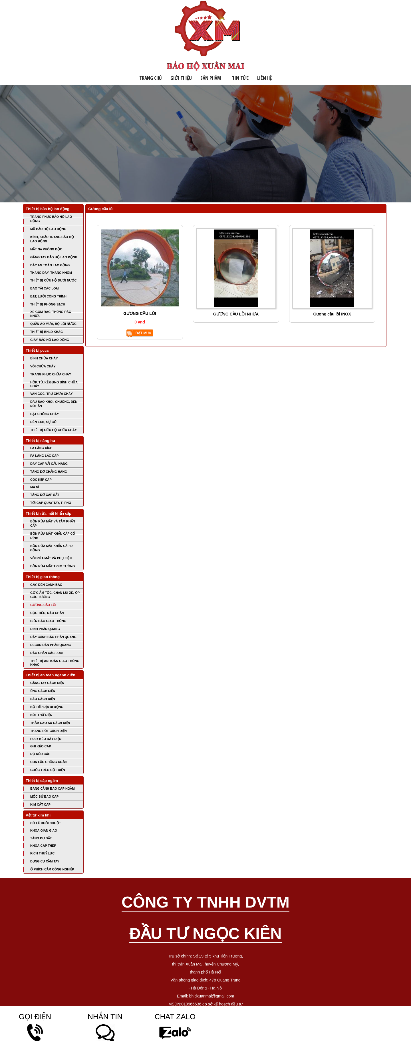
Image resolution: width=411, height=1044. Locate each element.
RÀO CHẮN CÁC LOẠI (46, 653)
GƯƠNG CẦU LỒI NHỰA (236, 314)
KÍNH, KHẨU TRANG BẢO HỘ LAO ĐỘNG (52, 239)
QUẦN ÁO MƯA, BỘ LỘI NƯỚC (53, 323)
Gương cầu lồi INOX (332, 314)
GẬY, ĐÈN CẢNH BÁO (46, 584)
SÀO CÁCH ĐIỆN (42, 699)
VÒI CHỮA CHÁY (43, 366)
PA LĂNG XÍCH (41, 448)
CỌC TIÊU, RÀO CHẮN (47, 613)
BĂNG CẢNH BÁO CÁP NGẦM (52, 788)
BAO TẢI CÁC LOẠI (44, 288)
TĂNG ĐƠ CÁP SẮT (44, 494)
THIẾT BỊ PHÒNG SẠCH (47, 304)
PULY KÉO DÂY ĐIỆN (45, 739)
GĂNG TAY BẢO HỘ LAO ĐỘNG (53, 257)
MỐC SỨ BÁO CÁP (44, 796)
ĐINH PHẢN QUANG (45, 629)
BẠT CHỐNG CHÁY (44, 414)
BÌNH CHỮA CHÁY (44, 358)
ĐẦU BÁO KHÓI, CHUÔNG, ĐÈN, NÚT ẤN (54, 404)
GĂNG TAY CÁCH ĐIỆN (47, 683)
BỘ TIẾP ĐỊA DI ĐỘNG (46, 707)
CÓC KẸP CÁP (41, 479)
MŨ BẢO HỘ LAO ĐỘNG (48, 229)
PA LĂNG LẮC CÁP (44, 455)
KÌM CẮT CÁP (40, 804)
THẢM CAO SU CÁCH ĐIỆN (50, 723)
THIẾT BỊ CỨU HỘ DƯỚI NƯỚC (53, 280)
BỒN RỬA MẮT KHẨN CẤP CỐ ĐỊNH (52, 536)
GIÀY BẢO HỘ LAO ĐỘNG (49, 339)
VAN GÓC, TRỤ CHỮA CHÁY (51, 393)
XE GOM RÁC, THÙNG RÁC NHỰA (50, 313)
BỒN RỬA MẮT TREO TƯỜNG (52, 566)
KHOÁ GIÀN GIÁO (43, 830)
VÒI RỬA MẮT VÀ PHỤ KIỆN (51, 558)
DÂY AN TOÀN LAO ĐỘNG (50, 265)
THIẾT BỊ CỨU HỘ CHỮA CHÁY (53, 430)
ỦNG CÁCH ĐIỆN (42, 691)
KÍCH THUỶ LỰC (42, 853)
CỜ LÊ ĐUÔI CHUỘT (45, 823)
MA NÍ (34, 487)
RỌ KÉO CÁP (40, 754)
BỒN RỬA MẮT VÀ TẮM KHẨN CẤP (52, 523)
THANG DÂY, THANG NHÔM (51, 272)
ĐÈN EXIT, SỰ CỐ (43, 422)
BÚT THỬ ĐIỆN (41, 715)
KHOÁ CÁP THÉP (43, 845)
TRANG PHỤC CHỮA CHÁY (50, 374)
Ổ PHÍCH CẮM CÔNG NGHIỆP (52, 869)
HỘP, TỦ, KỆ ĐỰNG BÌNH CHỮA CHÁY (54, 384)
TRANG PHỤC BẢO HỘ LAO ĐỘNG (51, 219)
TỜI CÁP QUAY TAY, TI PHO (50, 502)
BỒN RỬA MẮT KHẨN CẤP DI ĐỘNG (51, 548)
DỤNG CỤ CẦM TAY (44, 861)
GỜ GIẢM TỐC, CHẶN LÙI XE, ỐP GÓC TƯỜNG (55, 595)
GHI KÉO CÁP (40, 746)
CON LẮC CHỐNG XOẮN (48, 762)
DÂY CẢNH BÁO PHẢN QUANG (53, 637)
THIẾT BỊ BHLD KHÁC (46, 331)
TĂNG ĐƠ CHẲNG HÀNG (48, 471)
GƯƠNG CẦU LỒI (43, 605)
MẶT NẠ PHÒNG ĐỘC (46, 249)
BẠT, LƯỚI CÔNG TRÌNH (48, 296)
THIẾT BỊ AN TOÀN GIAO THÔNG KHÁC (54, 662)
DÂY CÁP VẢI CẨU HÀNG (49, 463)
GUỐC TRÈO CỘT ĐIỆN (47, 770)
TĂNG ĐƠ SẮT (41, 838)
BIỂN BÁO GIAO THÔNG (48, 621)
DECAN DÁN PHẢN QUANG (50, 645)
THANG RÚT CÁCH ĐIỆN (48, 731)
